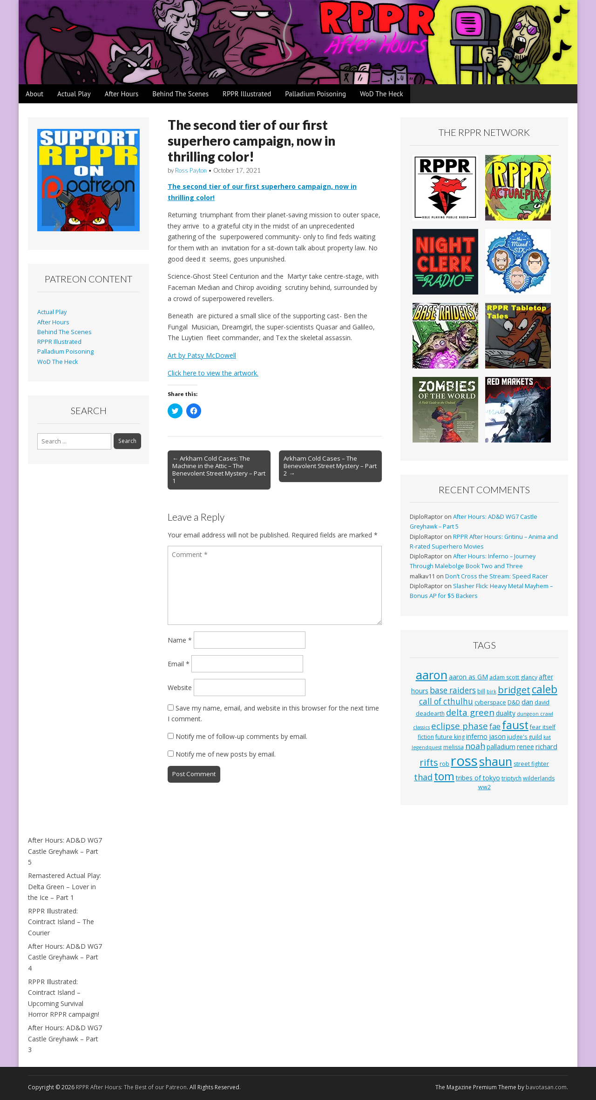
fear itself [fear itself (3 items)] (542, 727)
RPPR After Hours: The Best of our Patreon (131, 1087)
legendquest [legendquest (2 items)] (427, 747)
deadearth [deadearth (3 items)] (430, 714)
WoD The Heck (381, 93)
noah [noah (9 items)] (475, 745)
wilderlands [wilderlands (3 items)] (539, 778)
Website (180, 687)
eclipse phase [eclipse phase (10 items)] (459, 725)
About (34, 93)
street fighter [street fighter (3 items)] (531, 764)
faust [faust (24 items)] (515, 725)
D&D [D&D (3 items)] (514, 702)
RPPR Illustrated (247, 93)
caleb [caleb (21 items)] (544, 689)
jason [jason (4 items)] (497, 736)
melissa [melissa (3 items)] (453, 747)
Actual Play (74, 93)
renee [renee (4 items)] (525, 746)
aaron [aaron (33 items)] (431, 675)
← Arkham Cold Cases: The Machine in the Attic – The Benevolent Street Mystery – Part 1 (218, 469)
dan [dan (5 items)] (527, 701)
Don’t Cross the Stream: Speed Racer (496, 576)
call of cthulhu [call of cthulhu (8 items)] (446, 701)
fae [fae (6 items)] (495, 726)
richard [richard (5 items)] (546, 746)
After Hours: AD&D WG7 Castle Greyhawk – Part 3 (65, 1038)
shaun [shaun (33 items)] (495, 761)
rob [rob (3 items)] (444, 764)
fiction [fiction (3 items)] (426, 737)
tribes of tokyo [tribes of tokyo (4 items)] (478, 777)
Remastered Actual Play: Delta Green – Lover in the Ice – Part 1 (64, 886)
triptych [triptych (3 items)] (511, 778)
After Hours (122, 93)
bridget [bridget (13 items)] (514, 690)
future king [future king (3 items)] (450, 737)
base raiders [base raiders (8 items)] (453, 690)
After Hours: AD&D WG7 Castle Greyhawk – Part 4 (65, 957)
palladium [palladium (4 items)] (501, 746)
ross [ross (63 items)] (464, 760)
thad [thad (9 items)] (423, 777)
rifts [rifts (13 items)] (429, 762)
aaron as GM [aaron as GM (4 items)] (468, 676)
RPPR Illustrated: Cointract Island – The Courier (61, 921)
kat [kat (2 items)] (547, 737)
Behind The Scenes (180, 93)
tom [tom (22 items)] (444, 776)
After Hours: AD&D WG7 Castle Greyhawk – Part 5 (65, 851)
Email (179, 663)
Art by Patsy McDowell (202, 355)
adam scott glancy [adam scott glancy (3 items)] (513, 677)
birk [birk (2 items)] (491, 691)
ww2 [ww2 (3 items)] (484, 787)
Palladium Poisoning (315, 93)
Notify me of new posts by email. (226, 754)
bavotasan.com (546, 1087)
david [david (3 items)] (542, 702)
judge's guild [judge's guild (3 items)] (524, 737)
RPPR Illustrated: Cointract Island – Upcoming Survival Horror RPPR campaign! (63, 998)
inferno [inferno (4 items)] (477, 736)
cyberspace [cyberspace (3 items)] (490, 702)
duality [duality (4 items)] (505, 713)
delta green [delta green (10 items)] (470, 712)
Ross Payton (191, 170)
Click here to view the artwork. (213, 373)
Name (180, 640)
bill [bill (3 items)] (481, 691)
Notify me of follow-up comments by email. (241, 736)
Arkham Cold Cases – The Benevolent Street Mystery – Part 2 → (330, 465)
